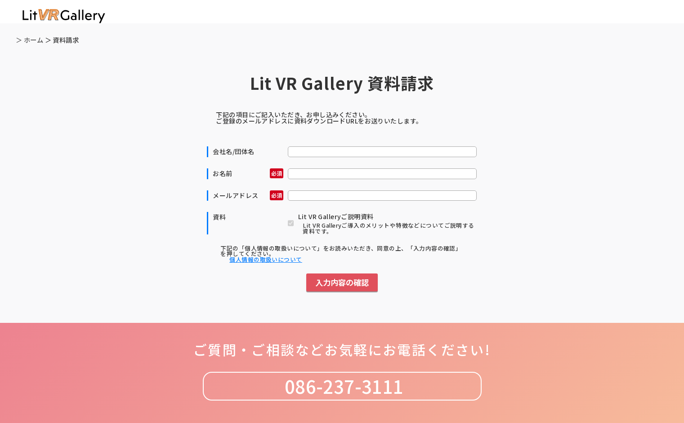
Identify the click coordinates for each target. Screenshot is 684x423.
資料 (219, 216)
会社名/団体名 (233, 151)
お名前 (248, 173)
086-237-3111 (341, 386)
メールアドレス (248, 195)
